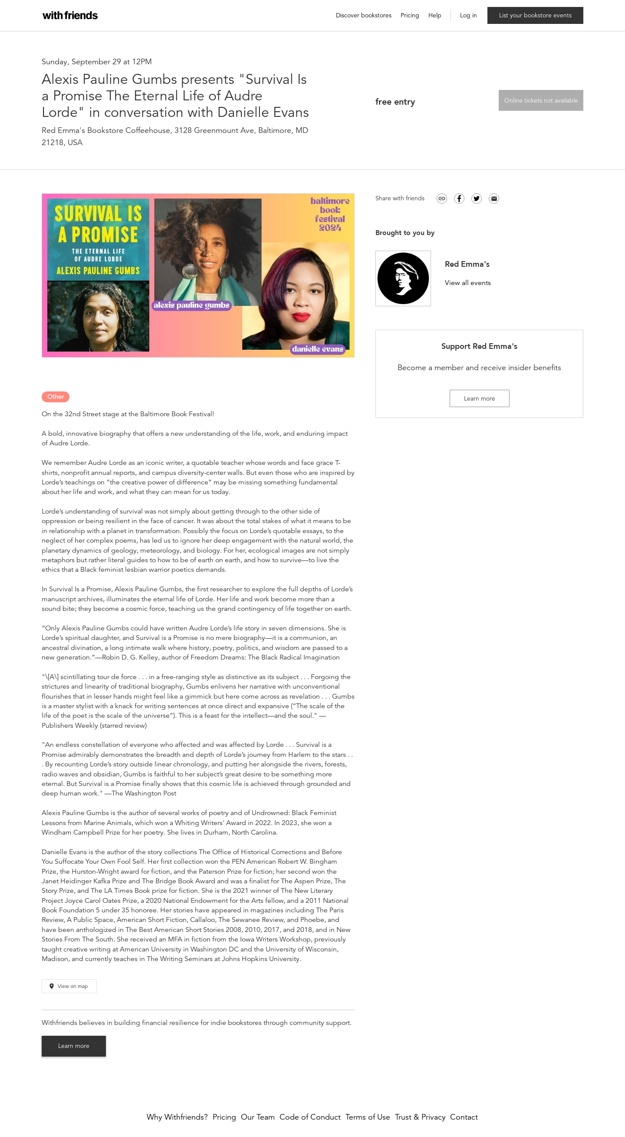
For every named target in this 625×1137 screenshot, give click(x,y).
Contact (464, 1117)
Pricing (410, 15)
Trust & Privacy (420, 1117)
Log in (468, 15)
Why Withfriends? (177, 1117)
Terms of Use (367, 1117)
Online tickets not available (541, 100)
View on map (68, 986)
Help (434, 15)
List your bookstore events (535, 15)
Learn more (73, 1046)
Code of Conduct (310, 1117)
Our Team (258, 1117)
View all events (468, 283)
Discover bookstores (363, 15)
